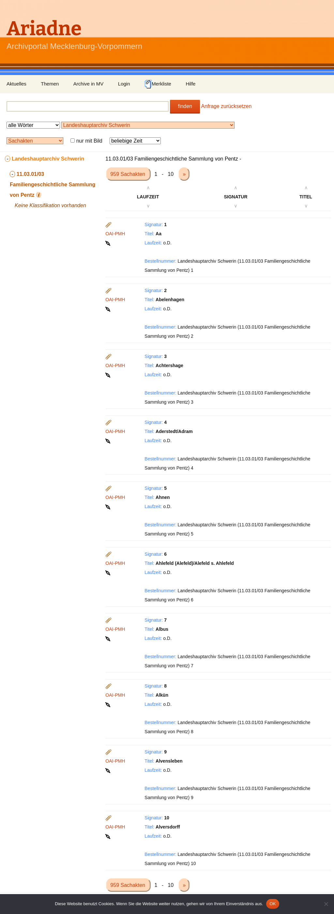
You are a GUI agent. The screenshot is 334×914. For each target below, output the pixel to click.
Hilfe (190, 83)
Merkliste (157, 84)
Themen (50, 83)
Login (124, 83)
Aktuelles (16, 83)
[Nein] (326, 904)
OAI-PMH (115, 233)
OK (272, 903)
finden (185, 106)
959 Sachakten (128, 174)
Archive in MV (88, 83)
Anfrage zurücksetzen (226, 106)
